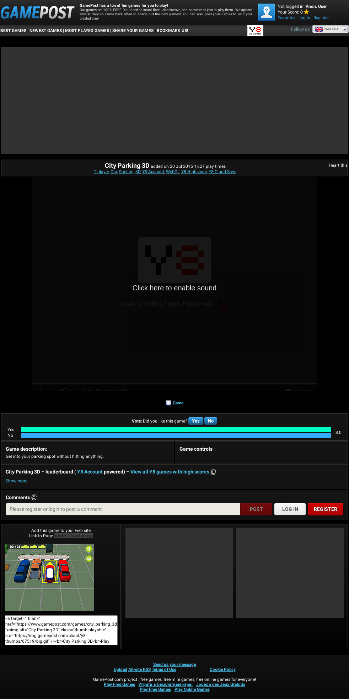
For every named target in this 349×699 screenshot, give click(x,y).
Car (114, 171)
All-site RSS (139, 669)
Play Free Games (119, 684)
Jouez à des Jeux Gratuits (220, 684)
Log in (304, 17)
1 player (101, 171)
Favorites (286, 17)
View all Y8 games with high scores (169, 472)
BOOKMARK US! (172, 30)
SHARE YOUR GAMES (133, 30)
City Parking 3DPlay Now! (50, 577)
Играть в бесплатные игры (166, 684)
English (326, 29)
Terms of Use (164, 669)
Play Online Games (192, 689)
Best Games (13, 30)
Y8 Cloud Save (222, 171)
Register (321, 17)
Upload (120, 669)
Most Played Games (87, 30)
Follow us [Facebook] (300, 29)
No (211, 421)
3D (137, 171)
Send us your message (174, 664)
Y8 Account (153, 171)
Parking (126, 171)
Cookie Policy (223, 669)
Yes (196, 421)
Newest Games (45, 30)
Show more (16, 480)
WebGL (172, 171)
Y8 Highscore (194, 171)
